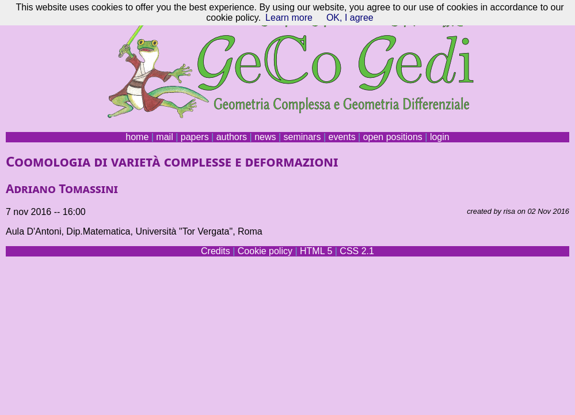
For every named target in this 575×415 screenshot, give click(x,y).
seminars (302, 137)
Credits (215, 251)
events (341, 137)
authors (231, 137)
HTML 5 (316, 251)
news (265, 137)
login (440, 137)
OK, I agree (350, 17)
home (136, 137)
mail (164, 137)
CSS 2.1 (357, 251)
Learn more (289, 17)
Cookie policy (265, 251)
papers (195, 137)
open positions (392, 137)
